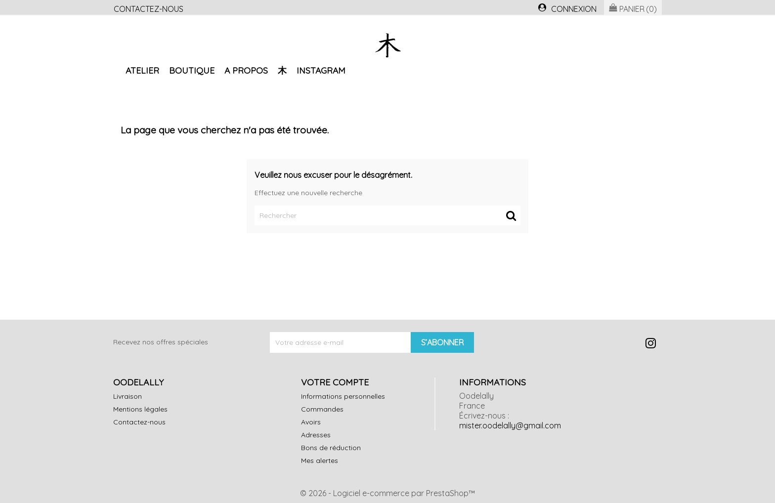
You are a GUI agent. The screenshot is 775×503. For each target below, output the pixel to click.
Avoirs (311, 422)
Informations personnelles (343, 396)
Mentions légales (140, 409)
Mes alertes (319, 460)
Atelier (142, 70)
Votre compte (335, 382)
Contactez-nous (148, 9)
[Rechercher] (387, 215)
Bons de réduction (331, 447)
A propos (246, 70)
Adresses (316, 434)
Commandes (322, 409)
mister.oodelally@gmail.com (510, 425)
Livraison (127, 396)
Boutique (192, 70)
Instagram (321, 70)
